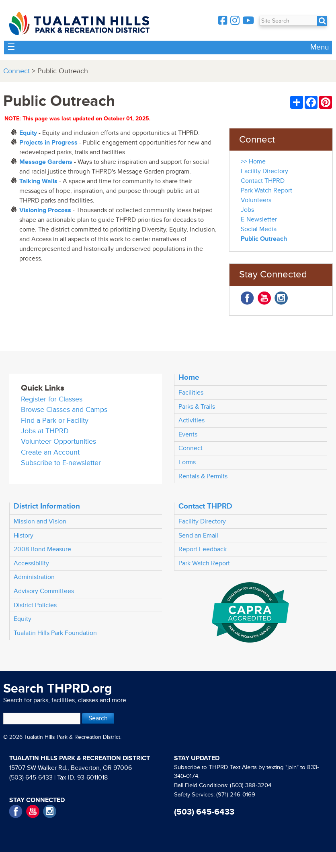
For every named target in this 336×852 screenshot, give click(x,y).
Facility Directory (264, 171)
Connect (16, 71)
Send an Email (198, 535)
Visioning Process (45, 210)
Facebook (247, 298)
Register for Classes (51, 399)
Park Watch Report (266, 190)
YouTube (264, 298)
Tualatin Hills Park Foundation (55, 633)
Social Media (259, 229)
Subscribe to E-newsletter (61, 463)
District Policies (35, 605)
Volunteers (256, 200)
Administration (34, 577)
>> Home (253, 161)
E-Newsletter (259, 219)
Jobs (247, 210)
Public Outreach (264, 239)
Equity (22, 619)
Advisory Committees (44, 591)
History (23, 535)
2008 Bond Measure (42, 549)
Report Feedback (202, 549)
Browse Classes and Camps (64, 409)
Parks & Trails (196, 407)
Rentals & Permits (202, 476)
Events (187, 434)
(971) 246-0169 (235, 794)
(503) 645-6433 (31, 777)
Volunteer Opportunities (58, 441)
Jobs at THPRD (45, 431)
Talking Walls (38, 181)
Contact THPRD (263, 181)
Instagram (281, 298)
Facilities (190, 393)
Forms (187, 462)
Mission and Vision (40, 521)
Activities (191, 420)
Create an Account (50, 452)
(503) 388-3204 (250, 785)
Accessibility (31, 563)
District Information (47, 506)
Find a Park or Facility (54, 420)
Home (188, 377)
